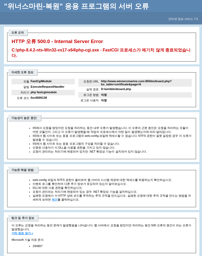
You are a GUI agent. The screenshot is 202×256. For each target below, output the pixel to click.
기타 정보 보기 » (22, 233)
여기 (55, 199)
